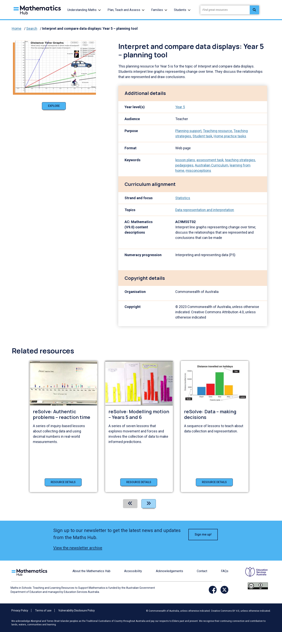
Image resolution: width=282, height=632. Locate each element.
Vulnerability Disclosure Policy (76, 610)
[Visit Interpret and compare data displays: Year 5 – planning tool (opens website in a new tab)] (57, 66)
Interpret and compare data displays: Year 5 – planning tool (90, 28)
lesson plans (185, 160)
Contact (202, 571)
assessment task (210, 160)
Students (180, 10)
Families (157, 10)
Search (31, 28)
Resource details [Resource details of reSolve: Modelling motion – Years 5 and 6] (138, 482)
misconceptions (198, 170)
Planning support (188, 131)
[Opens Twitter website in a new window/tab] (224, 590)
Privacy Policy (19, 610)
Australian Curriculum (211, 165)
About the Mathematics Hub (91, 571)
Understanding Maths (82, 10)
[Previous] (130, 503)
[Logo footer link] (30, 571)
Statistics (182, 198)
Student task (202, 136)
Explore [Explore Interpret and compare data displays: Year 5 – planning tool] (54, 105)
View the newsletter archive (77, 548)
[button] (99, 10)
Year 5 (180, 107)
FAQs (224, 571)
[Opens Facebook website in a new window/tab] (213, 590)
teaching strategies (240, 160)
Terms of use (43, 610)
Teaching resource (217, 131)
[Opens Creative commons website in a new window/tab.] (258, 585)
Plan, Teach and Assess (124, 10)
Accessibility (133, 571)
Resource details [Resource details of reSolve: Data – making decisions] (214, 482)
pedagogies (184, 165)
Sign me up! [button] (203, 534)
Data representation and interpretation (204, 210)
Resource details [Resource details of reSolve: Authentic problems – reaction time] (63, 482)
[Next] (148, 503)
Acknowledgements (169, 571)
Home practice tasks (230, 136)
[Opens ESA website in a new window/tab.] (254, 574)
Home (16, 28)
